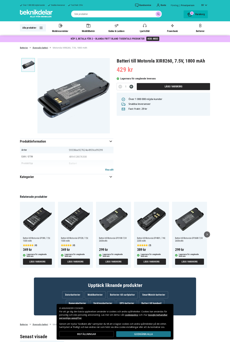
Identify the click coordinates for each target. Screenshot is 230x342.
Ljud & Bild (144, 27)
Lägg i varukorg (173, 86)
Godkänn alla (143, 334)
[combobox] (116, 14)
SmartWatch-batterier (153, 294)
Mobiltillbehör (88, 27)
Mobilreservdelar (60, 27)
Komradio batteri (40, 48)
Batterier (200, 27)
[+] (131, 87)
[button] (66, 141)
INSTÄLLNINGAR (86, 334)
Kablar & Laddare (116, 27)
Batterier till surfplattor (122, 294)
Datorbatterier (72, 294)
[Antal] (125, 86)
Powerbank (172, 27)
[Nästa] (207, 234)
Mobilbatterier (95, 294)
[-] (120, 87)
